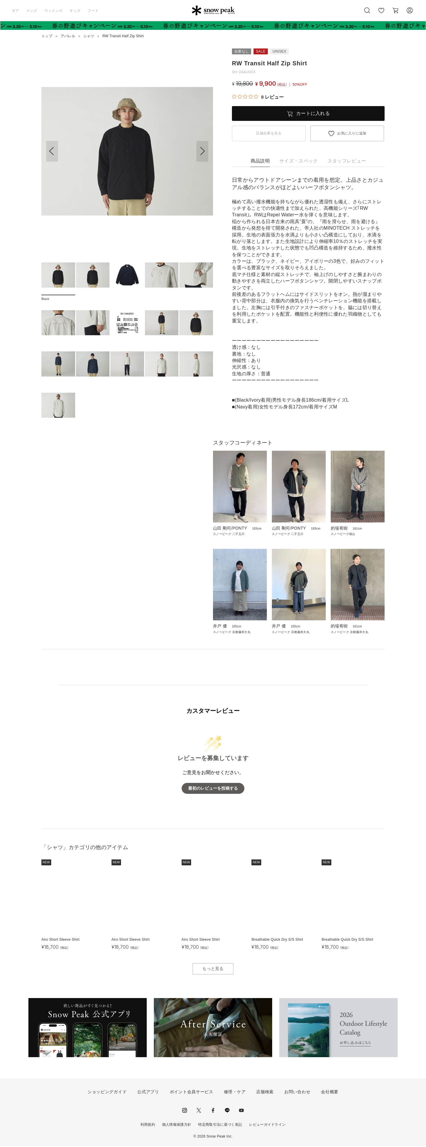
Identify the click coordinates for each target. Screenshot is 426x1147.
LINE (227, 1111)
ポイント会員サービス (191, 1092)
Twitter (199, 1111)
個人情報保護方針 (176, 1125)
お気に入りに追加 (352, 133)
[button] (202, 151)
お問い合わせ (297, 1092)
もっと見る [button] (213, 969)
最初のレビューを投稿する (213, 789)
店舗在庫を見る (268, 133)
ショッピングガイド (107, 1092)
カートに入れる (313, 113)
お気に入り (381, 13)
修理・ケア (235, 1092)
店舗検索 (265, 1092)
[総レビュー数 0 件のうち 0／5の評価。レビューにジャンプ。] (258, 97)
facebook (213, 1111)
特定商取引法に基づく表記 (220, 1125)
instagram (184, 1111)
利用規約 (148, 1125)
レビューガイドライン (267, 1125)
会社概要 (329, 1092)
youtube (241, 1111)
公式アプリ (148, 1092)
